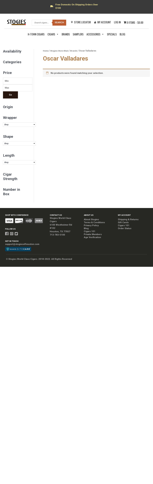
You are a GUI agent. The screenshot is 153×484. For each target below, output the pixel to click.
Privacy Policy (91, 225)
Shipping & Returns (128, 219)
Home (46, 51)
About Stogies (91, 219)
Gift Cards (123, 222)
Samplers (78, 34)
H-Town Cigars (36, 34)
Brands (66, 34)
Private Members (93, 234)
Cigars (53, 34)
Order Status (124, 228)
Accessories (95, 34)
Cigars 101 (89, 231)
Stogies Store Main (59, 51)
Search (59, 22)
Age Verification (92, 237)
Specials (112, 34)
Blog (122, 34)
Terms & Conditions (94, 222)
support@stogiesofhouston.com (22, 244)
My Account (104, 22)
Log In (117, 22)
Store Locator (82, 22)
